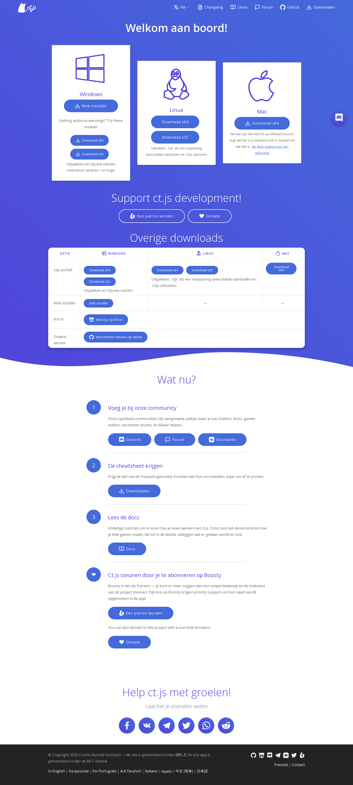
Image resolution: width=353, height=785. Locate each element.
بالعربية (166, 771)
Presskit (281, 764)
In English (56, 771)
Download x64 (99, 270)
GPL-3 (181, 754)
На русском (78, 771)
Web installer (98, 303)
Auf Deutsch (130, 771)
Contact (298, 764)
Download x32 (99, 281)
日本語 (202, 771)
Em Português (104, 771)
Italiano (151, 771)
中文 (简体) (184, 771)
